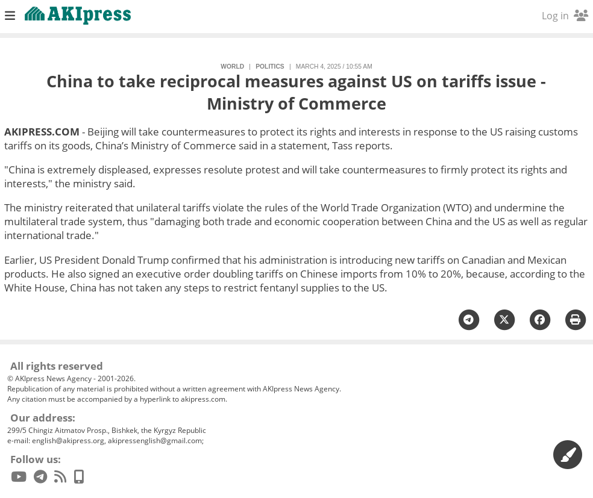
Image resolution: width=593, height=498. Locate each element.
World (232, 66)
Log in (565, 15)
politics (270, 66)
